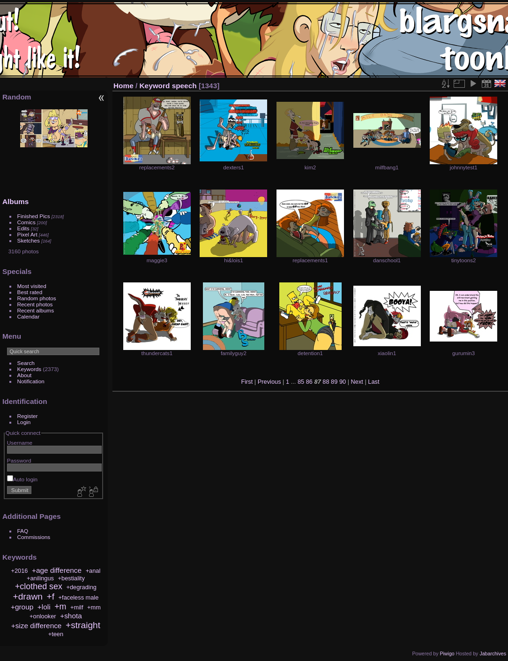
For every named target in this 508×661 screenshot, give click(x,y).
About (24, 375)
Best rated (30, 292)
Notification (31, 381)
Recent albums (35, 310)
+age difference (57, 570)
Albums (15, 201)
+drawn (27, 596)
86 (309, 381)
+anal (93, 570)
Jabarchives (492, 653)
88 (325, 381)
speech (184, 86)
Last (373, 381)
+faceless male (79, 597)
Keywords (29, 369)
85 (301, 381)
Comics (26, 222)
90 (342, 381)
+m (60, 606)
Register (27, 416)
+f (51, 596)
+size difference (36, 626)
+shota (71, 616)
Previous (269, 381)
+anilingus (40, 578)
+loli (44, 607)
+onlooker (43, 616)
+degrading (82, 587)
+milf (76, 607)
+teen (55, 634)
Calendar (28, 316)
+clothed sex (38, 586)
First (247, 381)
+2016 (19, 570)
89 (334, 381)
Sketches (28, 240)
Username (19, 443)
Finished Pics (33, 216)
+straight (83, 625)
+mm (94, 607)
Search (26, 363)
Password (19, 460)
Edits (23, 228)
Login (24, 422)
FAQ (23, 531)
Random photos (36, 298)
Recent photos (35, 304)
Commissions (34, 537)
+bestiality (71, 578)
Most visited (31, 286)
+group (22, 607)
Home (123, 86)
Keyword (155, 86)
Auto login (22, 479)
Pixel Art (27, 234)
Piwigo (447, 653)
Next (357, 381)
